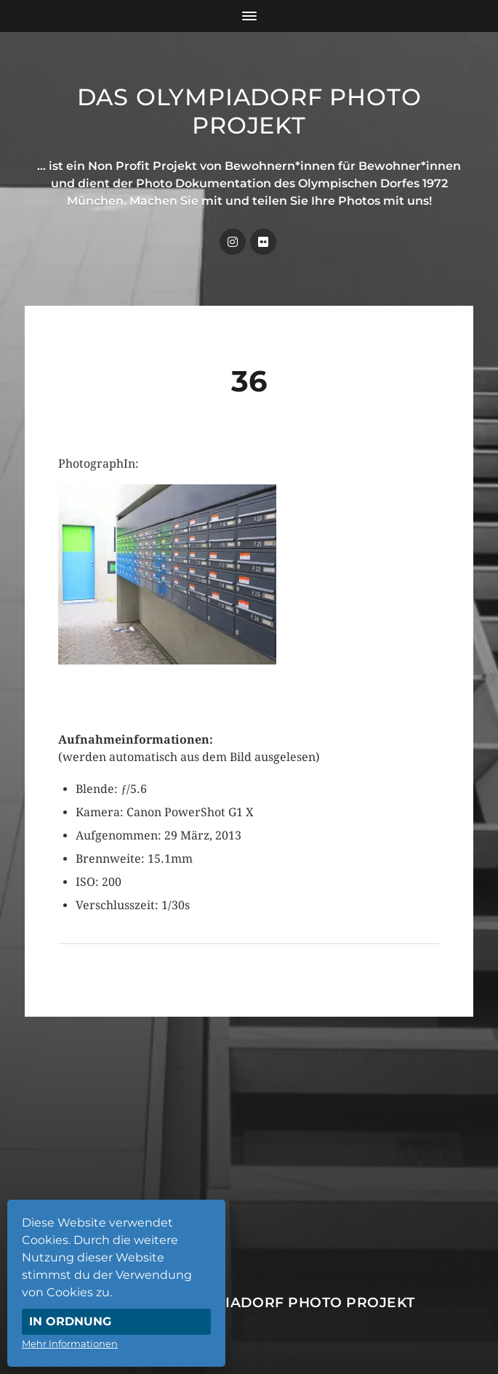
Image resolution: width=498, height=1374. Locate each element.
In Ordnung (70, 1321)
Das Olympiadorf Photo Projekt (249, 111)
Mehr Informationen (70, 1343)
